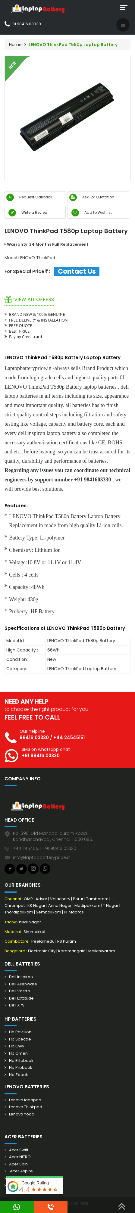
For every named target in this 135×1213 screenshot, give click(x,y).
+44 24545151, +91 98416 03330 (44, 848)
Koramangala (72, 951)
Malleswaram (101, 951)
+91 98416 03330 (23, 24)
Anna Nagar (60, 905)
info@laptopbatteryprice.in (42, 857)
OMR (29, 899)
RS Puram (66, 941)
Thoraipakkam (19, 912)
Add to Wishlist (91, 212)
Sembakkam (49, 912)
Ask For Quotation (91, 197)
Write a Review (28, 212)
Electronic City (42, 951)
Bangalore (15, 951)
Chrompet (15, 905)
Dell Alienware (23, 984)
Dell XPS (16, 1005)
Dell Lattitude (21, 998)
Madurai (13, 932)
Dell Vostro (19, 991)
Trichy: (11, 922)
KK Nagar (36, 905)
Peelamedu (43, 941)
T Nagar (110, 905)
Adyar (42, 899)
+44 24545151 (69, 737)
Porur (78, 899)
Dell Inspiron (21, 977)
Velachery (60, 899)
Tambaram (97, 899)
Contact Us (77, 271)
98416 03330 (34, 737)
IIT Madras (74, 912)
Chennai (13, 899)
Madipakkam (87, 905)
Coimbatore (17, 941)
